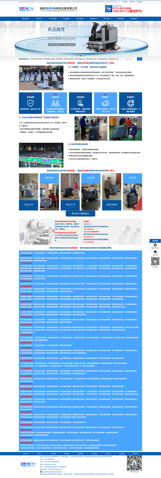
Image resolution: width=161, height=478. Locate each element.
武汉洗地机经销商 (26, 319)
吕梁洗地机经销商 (52, 399)
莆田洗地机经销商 (78, 284)
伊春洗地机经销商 (66, 363)
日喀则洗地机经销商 (92, 440)
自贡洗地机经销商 (52, 391)
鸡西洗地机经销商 (53, 363)
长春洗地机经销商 (26, 358)
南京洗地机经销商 (26, 289)
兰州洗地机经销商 (26, 414)
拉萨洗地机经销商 (26, 440)
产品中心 (39, 18)
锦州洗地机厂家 (91, 59)
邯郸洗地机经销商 (40, 337)
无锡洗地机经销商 (39, 289)
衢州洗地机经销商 (117, 276)
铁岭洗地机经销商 (52, 353)
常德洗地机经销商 (104, 312)
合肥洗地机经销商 (26, 304)
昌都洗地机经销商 (39, 440)
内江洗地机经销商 (130, 391)
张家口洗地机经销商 (26, 340)
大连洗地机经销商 (39, 350)
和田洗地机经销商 (85, 432)
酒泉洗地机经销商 (117, 414)
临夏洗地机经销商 (52, 417)
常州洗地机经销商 (104, 289)
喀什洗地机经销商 (98, 432)
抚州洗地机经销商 (52, 258)
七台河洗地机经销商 (26, 366)
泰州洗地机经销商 (52, 291)
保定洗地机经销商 (66, 337)
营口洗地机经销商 (117, 350)
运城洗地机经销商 (78, 399)
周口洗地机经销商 (91, 330)
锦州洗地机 (59, 59)
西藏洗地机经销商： (26, 437)
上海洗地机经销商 (52, 253)
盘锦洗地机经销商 (39, 353)
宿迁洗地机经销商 (26, 291)
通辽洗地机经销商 (81, 445)
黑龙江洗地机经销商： (27, 361)
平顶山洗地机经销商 (118, 330)
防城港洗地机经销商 (78, 373)
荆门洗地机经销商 (104, 319)
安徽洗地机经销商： (26, 302)
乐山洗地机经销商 (117, 391)
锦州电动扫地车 (69, 59)
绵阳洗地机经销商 (39, 391)
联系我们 (132, 1)
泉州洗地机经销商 (65, 284)
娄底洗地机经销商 (52, 314)
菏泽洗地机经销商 (104, 299)
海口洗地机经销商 (26, 345)
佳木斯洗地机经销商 (55, 366)
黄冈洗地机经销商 (26, 322)
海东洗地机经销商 (39, 427)
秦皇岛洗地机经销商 (41, 340)
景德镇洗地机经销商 (39, 260)
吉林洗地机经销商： (26, 355)
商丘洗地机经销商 (65, 330)
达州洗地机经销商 (65, 394)
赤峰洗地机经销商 (68, 445)
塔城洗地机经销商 (111, 432)
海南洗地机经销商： (26, 343)
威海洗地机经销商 (26, 299)
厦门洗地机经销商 (39, 284)
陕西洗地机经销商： (26, 404)
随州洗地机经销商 (52, 322)
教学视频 (80, 18)
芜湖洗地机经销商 (39, 307)
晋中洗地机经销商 (117, 399)
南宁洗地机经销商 (26, 371)
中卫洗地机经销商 (65, 422)
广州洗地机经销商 (26, 266)
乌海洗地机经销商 (55, 445)
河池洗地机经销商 (52, 373)
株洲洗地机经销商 (39, 312)
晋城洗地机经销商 (91, 399)
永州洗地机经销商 (26, 314)
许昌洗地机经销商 (26, 330)
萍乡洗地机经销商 (78, 258)
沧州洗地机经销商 (106, 337)
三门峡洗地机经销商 (26, 332)
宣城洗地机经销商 (65, 307)
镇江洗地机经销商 (91, 289)
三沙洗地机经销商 (52, 345)
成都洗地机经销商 (26, 391)
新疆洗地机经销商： (26, 430)
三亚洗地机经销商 (39, 345)
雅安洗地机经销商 (78, 394)
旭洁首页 (25, 18)
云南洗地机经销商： (26, 384)
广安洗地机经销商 (91, 394)
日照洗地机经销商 (39, 299)
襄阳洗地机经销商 (78, 319)
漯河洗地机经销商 (39, 330)
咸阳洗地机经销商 (65, 407)
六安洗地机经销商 (130, 304)
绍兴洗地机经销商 (65, 276)
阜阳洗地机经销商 (91, 304)
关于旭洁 (107, 18)
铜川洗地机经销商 (39, 407)
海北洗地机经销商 (78, 427)
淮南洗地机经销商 (52, 304)
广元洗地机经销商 (91, 391)
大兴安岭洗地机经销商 (87, 366)
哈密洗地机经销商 (72, 432)
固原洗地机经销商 (52, 422)
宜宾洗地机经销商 (39, 394)
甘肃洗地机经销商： (26, 412)
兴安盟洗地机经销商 (95, 445)
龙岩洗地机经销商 (117, 284)
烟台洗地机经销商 (91, 296)
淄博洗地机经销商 (52, 296)
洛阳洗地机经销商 (52, 327)
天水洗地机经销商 (65, 414)
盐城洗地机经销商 (39, 291)
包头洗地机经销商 (42, 445)
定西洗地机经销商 (26, 417)
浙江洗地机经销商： (26, 273)
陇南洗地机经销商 (39, 417)
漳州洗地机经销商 (52, 284)
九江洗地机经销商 (39, 258)
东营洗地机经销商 (78, 296)
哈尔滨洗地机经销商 (26, 363)
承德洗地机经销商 (79, 337)
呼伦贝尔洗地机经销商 (43, 448)
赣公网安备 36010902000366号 (51, 472)
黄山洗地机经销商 (91, 307)
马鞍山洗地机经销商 (118, 307)
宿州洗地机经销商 (39, 304)
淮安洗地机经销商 (117, 289)
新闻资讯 (93, 18)
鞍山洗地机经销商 (52, 350)
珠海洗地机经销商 (78, 266)
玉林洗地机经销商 (117, 371)
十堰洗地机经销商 (52, 319)
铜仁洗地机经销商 (93, 378)
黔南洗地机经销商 (106, 378)
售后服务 (66, 18)
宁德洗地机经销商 (130, 284)
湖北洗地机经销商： (26, 317)
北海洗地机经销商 (65, 373)
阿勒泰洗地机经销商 (41, 435)
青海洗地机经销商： (26, 425)
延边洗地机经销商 (117, 358)
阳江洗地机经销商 (91, 268)
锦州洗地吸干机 (80, 59)
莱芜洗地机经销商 (117, 299)
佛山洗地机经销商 (39, 266)
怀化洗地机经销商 (39, 314)
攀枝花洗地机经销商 (131, 394)
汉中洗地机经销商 (91, 407)
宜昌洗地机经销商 (65, 319)
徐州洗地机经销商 (78, 289)
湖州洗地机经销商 (78, 276)
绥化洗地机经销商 (106, 363)
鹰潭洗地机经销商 (26, 260)
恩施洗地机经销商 (65, 322)
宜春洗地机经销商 (104, 258)
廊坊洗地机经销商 (132, 337)
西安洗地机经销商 (26, 407)
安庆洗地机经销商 (26, 307)
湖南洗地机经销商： (26, 309)
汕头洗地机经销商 (130, 266)
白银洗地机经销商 (52, 414)
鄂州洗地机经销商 (91, 319)
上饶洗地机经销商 (65, 258)
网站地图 (139, 1)
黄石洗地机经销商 (39, 319)
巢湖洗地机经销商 (104, 307)
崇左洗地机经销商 (39, 371)
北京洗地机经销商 (26, 253)
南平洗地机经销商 (104, 284)
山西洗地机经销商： (26, 396)
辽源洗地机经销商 (78, 358)
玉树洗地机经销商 (117, 427)
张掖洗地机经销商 (91, 414)
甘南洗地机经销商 (65, 417)
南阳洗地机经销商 (52, 330)
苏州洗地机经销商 (65, 289)
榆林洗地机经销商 (26, 409)
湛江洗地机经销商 (65, 268)
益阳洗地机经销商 (117, 312)
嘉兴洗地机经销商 (91, 276)
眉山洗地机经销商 (117, 394)
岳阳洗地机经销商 (91, 312)
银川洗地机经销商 (26, 422)
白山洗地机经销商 (65, 358)
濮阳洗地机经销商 (117, 327)
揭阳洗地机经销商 (39, 268)
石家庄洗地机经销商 (26, 337)
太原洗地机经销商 (26, 399)
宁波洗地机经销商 (39, 276)
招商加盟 (120, 18)
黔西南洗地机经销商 (119, 378)
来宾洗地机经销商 (65, 371)
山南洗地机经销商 (65, 440)
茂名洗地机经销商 (78, 268)
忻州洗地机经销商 (130, 399)
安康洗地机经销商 (104, 407)
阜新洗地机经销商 (130, 350)
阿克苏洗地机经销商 (26, 435)
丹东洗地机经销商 (91, 350)
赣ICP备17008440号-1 (56, 469)
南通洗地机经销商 (130, 289)
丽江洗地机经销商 (91, 386)
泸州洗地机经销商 (65, 391)
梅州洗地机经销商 (26, 271)
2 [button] (78, 55)
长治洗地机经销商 (104, 399)
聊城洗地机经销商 (78, 299)
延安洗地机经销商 (130, 407)
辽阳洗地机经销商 (26, 353)
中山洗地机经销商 (65, 266)
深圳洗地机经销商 (78, 253)
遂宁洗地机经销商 (104, 391)
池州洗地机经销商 (78, 307)
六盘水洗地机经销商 (65, 378)
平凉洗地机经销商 (104, 414)
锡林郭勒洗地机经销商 (91, 448)
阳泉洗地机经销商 (26, 402)
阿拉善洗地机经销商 (109, 445)
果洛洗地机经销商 (104, 427)
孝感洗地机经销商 (117, 319)
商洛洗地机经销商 (117, 407)
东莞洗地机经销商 (52, 266)
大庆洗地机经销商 (40, 363)
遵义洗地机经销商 (39, 378)
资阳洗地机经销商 (26, 394)
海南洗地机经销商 (52, 427)
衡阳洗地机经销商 (65, 312)
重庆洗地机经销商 (65, 253)
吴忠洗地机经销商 (39, 422)
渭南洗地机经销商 (78, 407)
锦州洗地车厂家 (113, 59)
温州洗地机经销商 (52, 276)
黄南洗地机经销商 (91, 427)
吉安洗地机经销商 (117, 258)
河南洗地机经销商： (26, 325)
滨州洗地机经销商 (52, 299)
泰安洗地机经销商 (130, 296)
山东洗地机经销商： (26, 294)
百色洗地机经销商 (26, 373)
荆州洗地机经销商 (130, 319)
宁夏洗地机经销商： (26, 420)
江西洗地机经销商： (26, 255)
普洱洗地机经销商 (104, 386)
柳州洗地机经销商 (52, 371)
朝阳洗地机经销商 (65, 353)
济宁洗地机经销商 (117, 296)
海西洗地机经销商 (65, 427)
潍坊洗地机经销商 (104, 296)
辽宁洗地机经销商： (26, 348)
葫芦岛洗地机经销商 (78, 353)
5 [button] (85, 55)
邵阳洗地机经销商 (78, 312)
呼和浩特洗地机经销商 (27, 445)
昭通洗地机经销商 (78, 386)
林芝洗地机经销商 (52, 440)
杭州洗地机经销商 (26, 276)
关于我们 (125, 1)
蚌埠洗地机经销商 (104, 304)
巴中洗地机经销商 (104, 394)
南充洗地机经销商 (52, 394)
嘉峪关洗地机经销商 (78, 417)
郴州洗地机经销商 (130, 312)
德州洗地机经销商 (65, 299)
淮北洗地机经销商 (65, 304)
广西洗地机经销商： (26, 368)
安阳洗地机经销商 (104, 327)
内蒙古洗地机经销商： (27, 443)
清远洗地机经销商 (130, 268)
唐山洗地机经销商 (93, 337)
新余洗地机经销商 (91, 258)
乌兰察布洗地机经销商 (75, 448)
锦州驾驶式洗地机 (49, 59)
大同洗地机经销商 (39, 399)
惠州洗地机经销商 (117, 266)
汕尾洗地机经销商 (52, 268)
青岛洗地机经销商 (39, 296)
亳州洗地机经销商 (78, 304)
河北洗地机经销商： (26, 335)
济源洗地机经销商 (104, 330)
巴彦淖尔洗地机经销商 (59, 448)
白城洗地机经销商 (91, 358)
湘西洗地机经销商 (65, 314)
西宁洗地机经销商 (26, 427)
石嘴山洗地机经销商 (78, 422)
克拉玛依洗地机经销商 (43, 432)
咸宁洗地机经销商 (39, 322)
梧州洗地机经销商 (91, 371)
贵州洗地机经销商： (26, 376)
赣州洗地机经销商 (130, 258)
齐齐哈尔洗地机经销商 (71, 366)
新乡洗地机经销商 (91, 327)
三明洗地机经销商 (91, 284)
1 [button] (75, 55)
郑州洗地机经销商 (26, 327)
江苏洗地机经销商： (26, 286)
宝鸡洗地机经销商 (52, 407)
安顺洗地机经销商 (52, 378)
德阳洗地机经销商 (78, 391)
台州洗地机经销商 (130, 276)
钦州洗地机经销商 (39, 373)
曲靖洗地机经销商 (39, 386)
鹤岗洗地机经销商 (79, 363)
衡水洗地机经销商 (119, 337)
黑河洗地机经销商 (93, 363)
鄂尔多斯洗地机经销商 (27, 448)
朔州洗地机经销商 (39, 402)
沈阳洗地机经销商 (26, 350)
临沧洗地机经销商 (117, 386)
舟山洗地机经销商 (39, 278)
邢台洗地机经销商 (53, 337)
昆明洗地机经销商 (26, 386)
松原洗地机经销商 (104, 358)
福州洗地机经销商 (26, 284)
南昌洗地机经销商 (26, 258)
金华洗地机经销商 (104, 276)
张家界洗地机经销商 (78, 314)
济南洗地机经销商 (26, 296)
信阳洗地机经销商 (78, 330)
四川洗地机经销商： (26, 389)
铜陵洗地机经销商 (52, 307)
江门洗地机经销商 (91, 266)
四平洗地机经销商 (39, 358)
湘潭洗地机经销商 (52, 312)
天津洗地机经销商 (39, 253)
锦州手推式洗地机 (36, 59)
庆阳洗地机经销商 (130, 414)
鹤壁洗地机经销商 (78, 327)
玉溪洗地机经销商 (52, 386)
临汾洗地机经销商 (65, 399)
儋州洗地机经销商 (65, 345)
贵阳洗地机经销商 (26, 378)
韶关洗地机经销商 (117, 268)
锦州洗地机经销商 (104, 350)
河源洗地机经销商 (39, 271)
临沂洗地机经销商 (91, 299)
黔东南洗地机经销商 (26, 381)
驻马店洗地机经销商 (131, 327)
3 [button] (80, 55)
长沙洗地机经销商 (26, 312)
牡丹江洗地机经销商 (41, 366)
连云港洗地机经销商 (65, 291)
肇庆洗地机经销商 (104, 266)
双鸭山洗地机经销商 (119, 363)
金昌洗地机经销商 (39, 414)
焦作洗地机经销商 (65, 327)
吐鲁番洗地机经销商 (58, 432)
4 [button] (82, 55)
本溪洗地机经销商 (78, 350)
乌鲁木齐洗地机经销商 (27, 432)
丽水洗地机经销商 (26, 278)
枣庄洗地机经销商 (65, 296)
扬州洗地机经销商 (52, 289)
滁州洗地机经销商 (117, 304)
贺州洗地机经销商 (104, 371)
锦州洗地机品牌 (102, 59)
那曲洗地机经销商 (78, 440)
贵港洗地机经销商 (130, 371)
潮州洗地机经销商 (26, 268)
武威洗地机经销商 (78, 414)
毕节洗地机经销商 (79, 378)
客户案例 (52, 18)
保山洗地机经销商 (65, 386)
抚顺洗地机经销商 (65, 350)
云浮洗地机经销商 (104, 268)
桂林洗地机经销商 (78, 371)
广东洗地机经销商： (26, 263)
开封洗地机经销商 (39, 327)
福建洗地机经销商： (26, 281)
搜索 (139, 59)
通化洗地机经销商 (52, 358)
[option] (80, 39)
